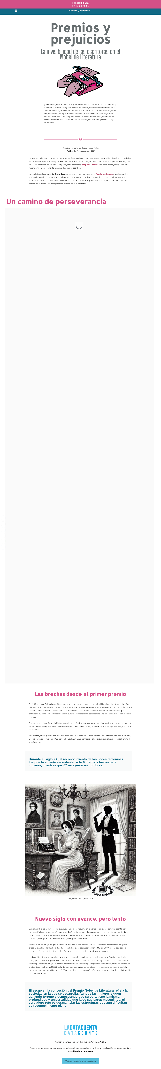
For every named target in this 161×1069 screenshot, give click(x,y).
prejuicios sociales (90, 165)
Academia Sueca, (104, 174)
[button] (16, 11)
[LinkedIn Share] (3, 529)
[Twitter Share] (3, 523)
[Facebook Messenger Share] (3, 547)
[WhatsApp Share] (3, 541)
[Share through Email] (3, 535)
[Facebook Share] (3, 517)
